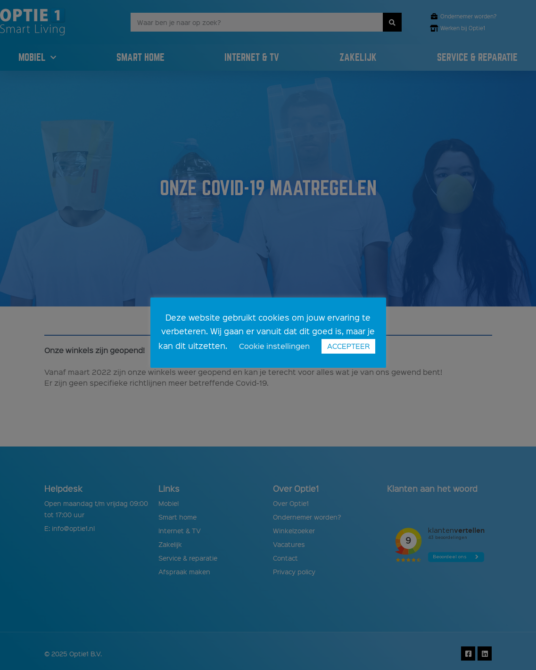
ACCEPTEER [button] (348, 346)
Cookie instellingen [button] (274, 346)
